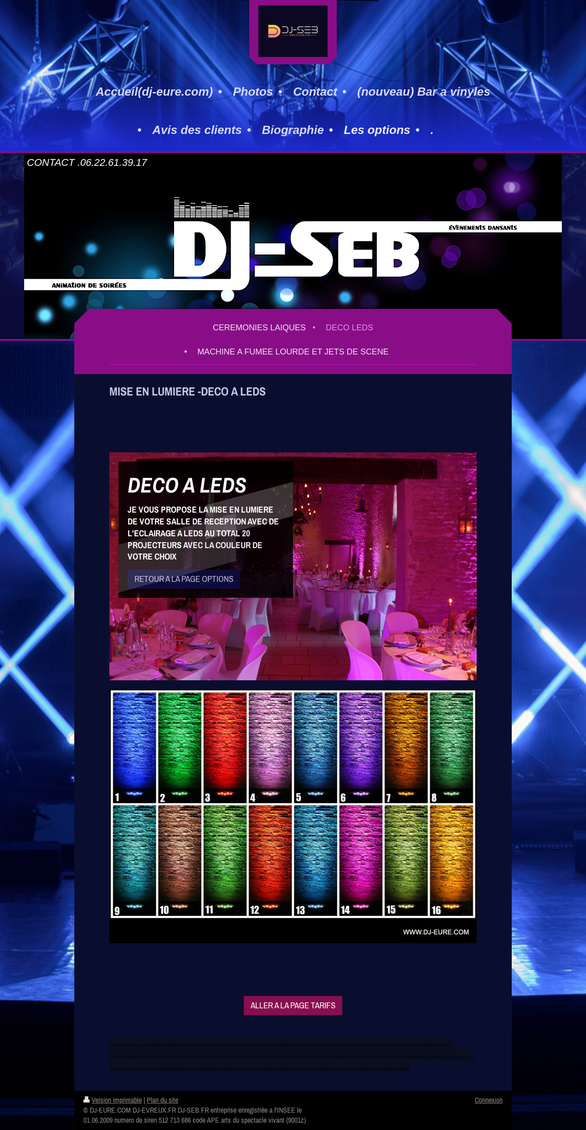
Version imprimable (112, 1100)
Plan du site (162, 1100)
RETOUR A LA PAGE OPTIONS (183, 579)
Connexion (489, 1100)
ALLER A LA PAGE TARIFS (293, 1005)
